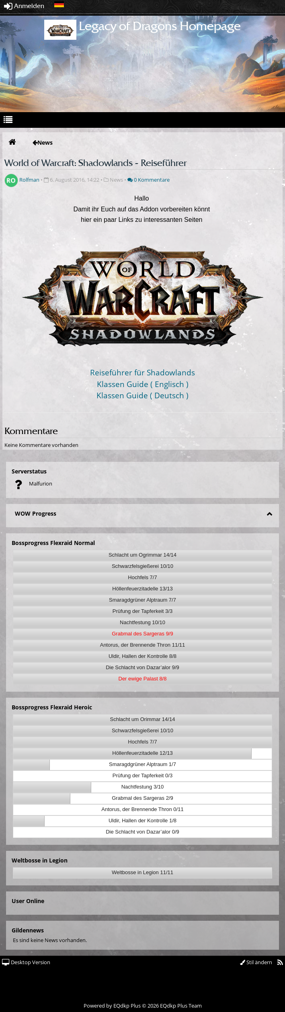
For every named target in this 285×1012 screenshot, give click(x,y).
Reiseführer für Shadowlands (142, 372)
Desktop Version (26, 962)
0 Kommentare (148, 179)
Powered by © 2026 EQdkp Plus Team (143, 1005)
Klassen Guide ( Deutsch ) (142, 395)
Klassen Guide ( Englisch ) (143, 384)
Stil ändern (256, 962)
